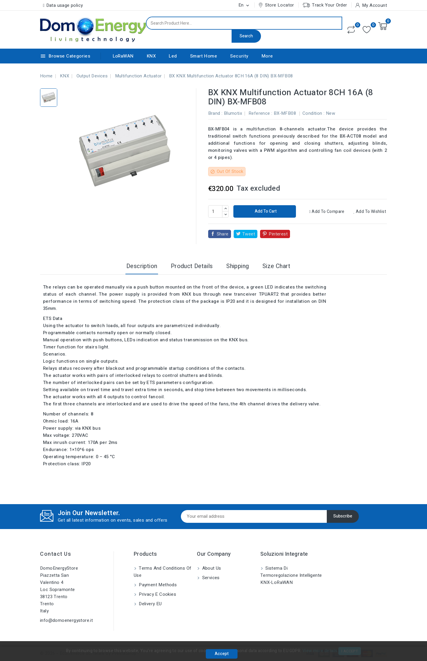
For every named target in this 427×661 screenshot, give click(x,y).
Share (223, 234)
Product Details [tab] (192, 266)
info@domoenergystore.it (66, 620)
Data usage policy (64, 5)
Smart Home (203, 56)
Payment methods (157, 585)
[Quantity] (215, 211)
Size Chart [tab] (276, 266)
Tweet (248, 234)
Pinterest (278, 234)
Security (239, 56)
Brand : (215, 113)
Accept (222, 654)
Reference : (260, 113)
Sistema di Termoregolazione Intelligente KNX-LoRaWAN (291, 575)
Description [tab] (141, 266)
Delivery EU (150, 604)
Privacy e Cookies (157, 594)
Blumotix (233, 113)
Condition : (313, 113)
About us (211, 568)
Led (173, 56)
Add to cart (265, 211)
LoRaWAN (123, 56)
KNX (151, 56)
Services (210, 577)
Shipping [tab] (237, 266)
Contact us (55, 554)
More (267, 56)
